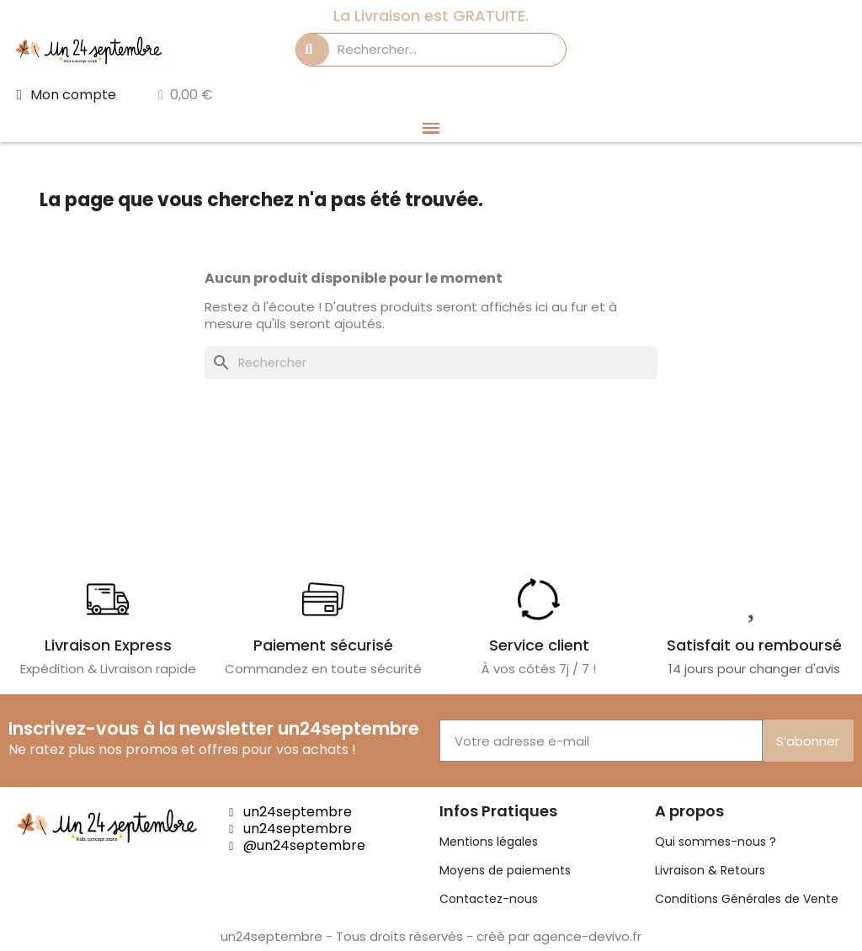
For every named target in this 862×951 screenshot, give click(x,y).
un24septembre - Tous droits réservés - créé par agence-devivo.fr (431, 936)
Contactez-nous (488, 898)
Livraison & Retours (710, 870)
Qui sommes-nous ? (715, 841)
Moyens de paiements (505, 870)
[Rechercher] (431, 363)
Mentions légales (488, 841)
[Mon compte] (66, 95)
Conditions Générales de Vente (746, 898)
